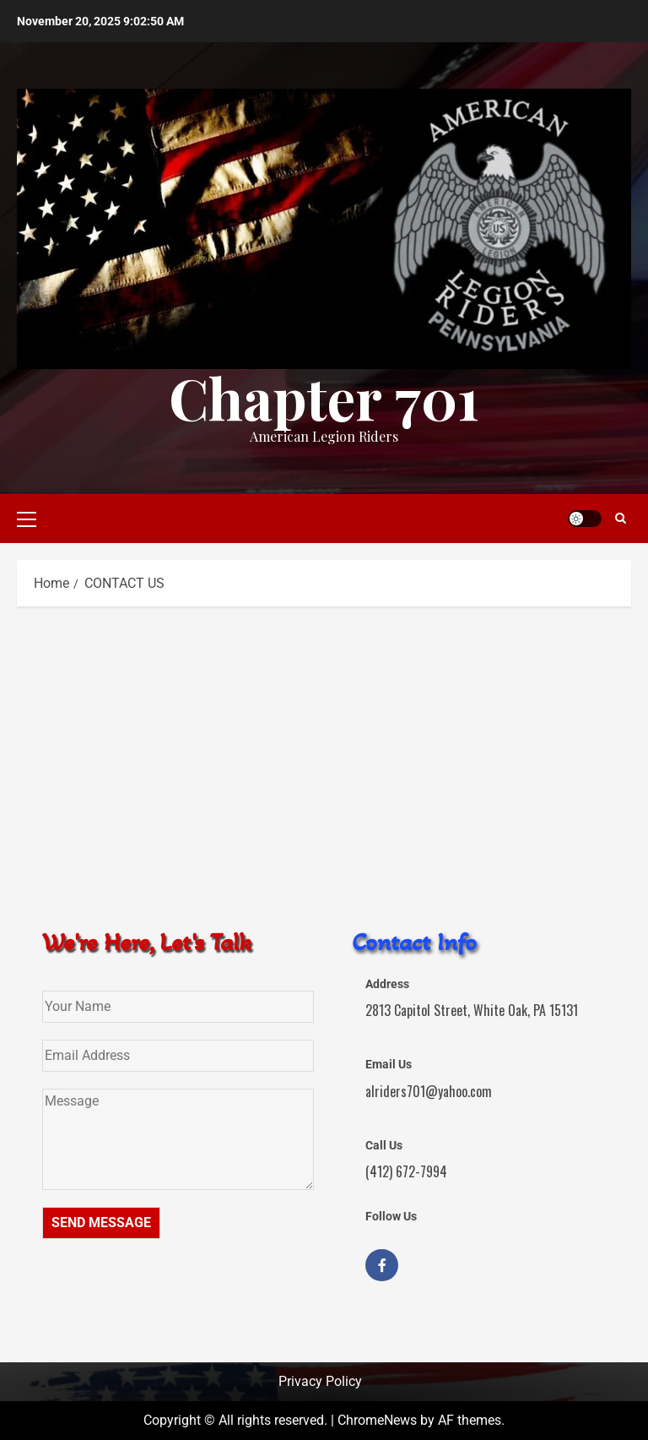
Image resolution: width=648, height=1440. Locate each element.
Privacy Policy (320, 1381)
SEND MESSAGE (101, 1222)
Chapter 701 (324, 397)
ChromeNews (377, 1420)
